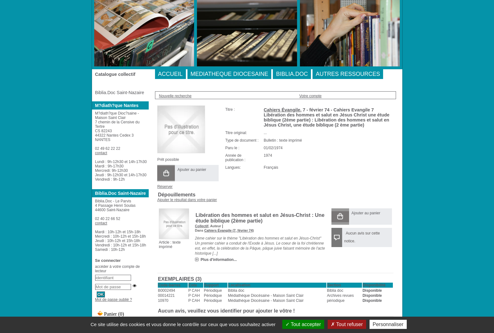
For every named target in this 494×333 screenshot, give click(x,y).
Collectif (202, 226)
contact (101, 153)
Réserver (165, 186)
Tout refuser (347, 324)
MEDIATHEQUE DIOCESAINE (229, 74)
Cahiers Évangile (282, 109)
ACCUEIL (170, 74)
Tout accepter (303, 324)
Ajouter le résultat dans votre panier (187, 200)
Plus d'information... (219, 259)
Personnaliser (388, 324)
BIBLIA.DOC (292, 74)
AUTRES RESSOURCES (348, 74)
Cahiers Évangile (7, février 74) (229, 230)
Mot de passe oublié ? (113, 299)
